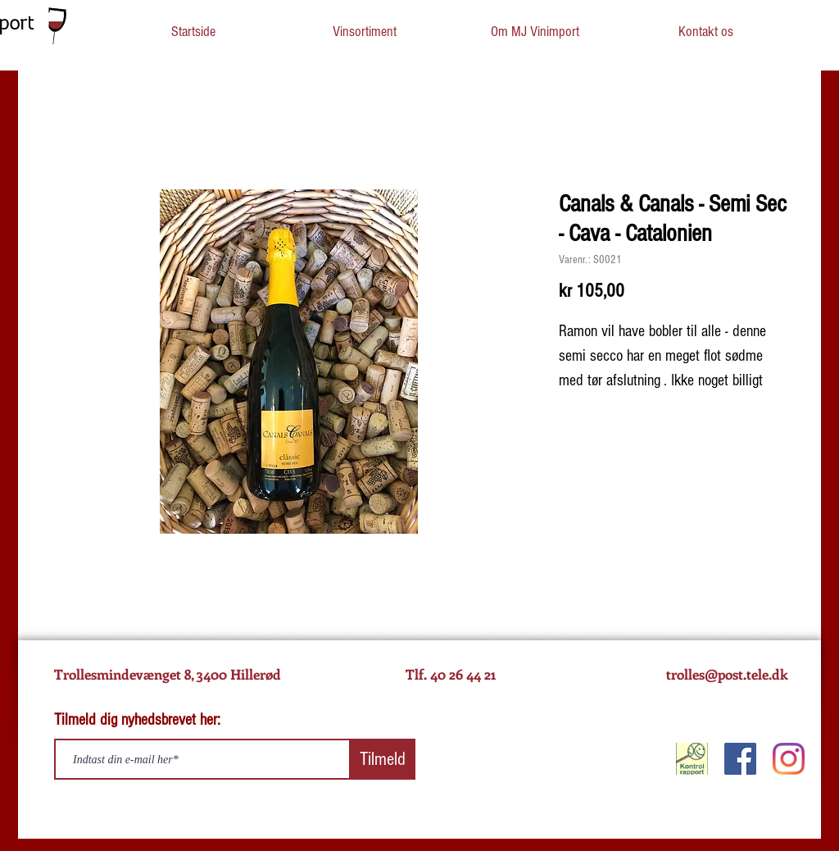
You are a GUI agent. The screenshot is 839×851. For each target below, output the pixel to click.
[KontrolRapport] (692, 759)
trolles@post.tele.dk (727, 674)
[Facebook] (740, 759)
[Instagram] (789, 759)
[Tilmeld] (382, 759)
